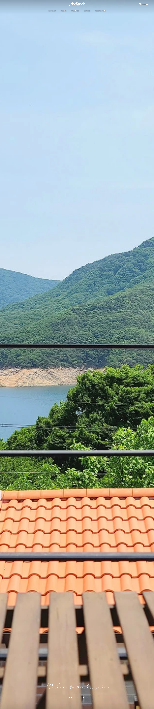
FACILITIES (75, 11)
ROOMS (63, 11)
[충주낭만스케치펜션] (77, 4)
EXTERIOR (52, 11)
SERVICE (87, 11)
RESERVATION (100, 11)
